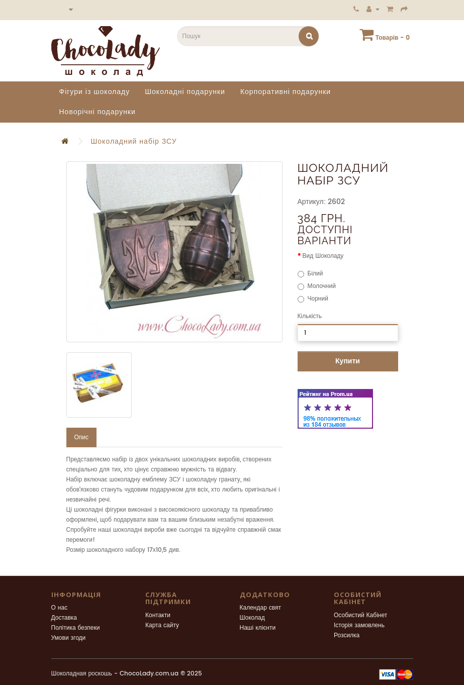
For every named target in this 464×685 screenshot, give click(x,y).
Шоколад (252, 618)
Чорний (313, 299)
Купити (347, 361)
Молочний (317, 286)
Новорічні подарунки (97, 112)
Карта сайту (162, 625)
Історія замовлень (359, 625)
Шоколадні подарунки (185, 91)
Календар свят (261, 608)
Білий (310, 273)
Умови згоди (68, 638)
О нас (59, 608)
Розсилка (346, 635)
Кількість (310, 316)
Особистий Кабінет (360, 615)
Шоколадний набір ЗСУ (134, 141)
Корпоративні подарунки (285, 91)
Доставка (64, 618)
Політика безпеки (75, 628)
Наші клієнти (258, 628)
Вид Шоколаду (323, 256)
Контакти (157, 615)
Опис (81, 437)
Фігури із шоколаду (94, 91)
